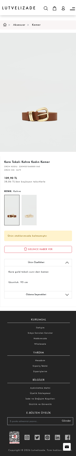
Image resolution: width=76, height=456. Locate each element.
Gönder (66, 420)
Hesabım (40, 360)
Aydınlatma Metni (40, 388)
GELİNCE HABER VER (38, 249)
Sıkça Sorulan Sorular (40, 333)
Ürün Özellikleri (48, 263)
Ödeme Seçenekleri (47, 295)
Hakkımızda (40, 338)
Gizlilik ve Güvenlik (40, 404)
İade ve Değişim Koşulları (40, 398)
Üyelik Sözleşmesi (40, 393)
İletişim (40, 327)
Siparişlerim (40, 371)
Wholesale (40, 344)
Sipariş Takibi (40, 366)
